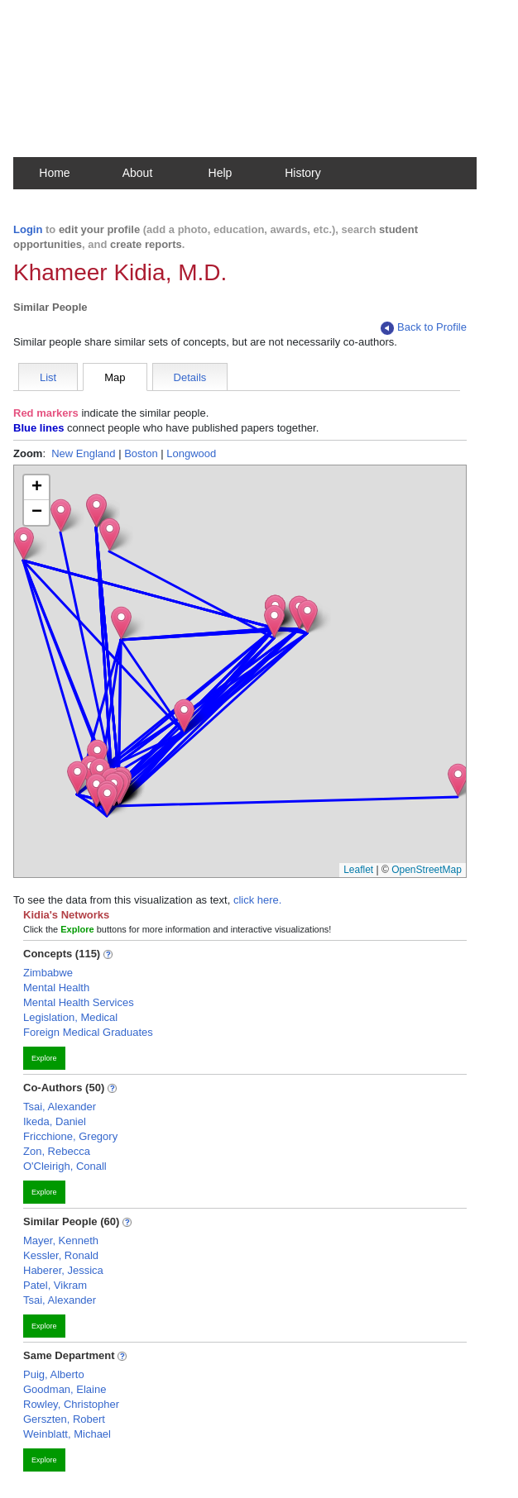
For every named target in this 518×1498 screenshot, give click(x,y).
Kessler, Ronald (60, 1255)
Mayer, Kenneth (60, 1240)
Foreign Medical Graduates (88, 1032)
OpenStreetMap (426, 869)
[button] (458, 780)
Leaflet (358, 869)
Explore (44, 1058)
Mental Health (56, 987)
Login (27, 229)
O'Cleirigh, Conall (65, 1166)
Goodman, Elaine (64, 1389)
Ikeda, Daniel (54, 1121)
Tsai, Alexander (59, 1106)
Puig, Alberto (53, 1374)
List (48, 377)
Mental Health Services (78, 1002)
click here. (257, 900)
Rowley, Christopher (71, 1404)
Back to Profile (424, 328)
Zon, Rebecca (56, 1151)
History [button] (303, 172)
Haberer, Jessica (63, 1270)
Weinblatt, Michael (67, 1434)
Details (190, 377)
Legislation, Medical (70, 1017)
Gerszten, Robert (64, 1419)
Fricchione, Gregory (70, 1136)
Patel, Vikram (55, 1285)
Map (114, 377)
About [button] (137, 172)
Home (54, 172)
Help (221, 172)
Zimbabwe (48, 972)
